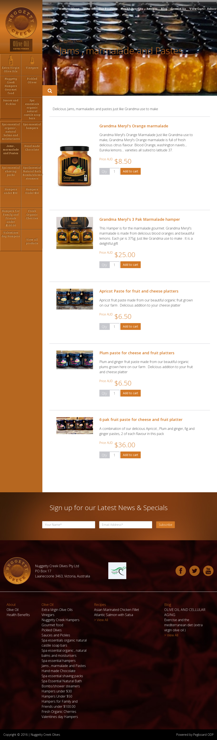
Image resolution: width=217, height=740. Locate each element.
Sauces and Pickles (56, 635)
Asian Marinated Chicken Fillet (116, 609)
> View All (101, 620)
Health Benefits (132, 9)
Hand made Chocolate (58, 670)
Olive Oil (89, 9)
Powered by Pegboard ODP (195, 735)
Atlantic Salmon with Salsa (113, 614)
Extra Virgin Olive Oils (57, 609)
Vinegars (48, 614)
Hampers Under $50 (57, 696)
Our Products (108, 9)
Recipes (151, 9)
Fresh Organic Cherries (59, 711)
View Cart (196, 9)
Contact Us (178, 9)
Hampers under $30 (57, 691)
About (75, 9)
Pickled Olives (52, 630)
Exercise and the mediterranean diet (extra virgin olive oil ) (183, 625)
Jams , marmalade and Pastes (64, 665)
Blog (164, 9)
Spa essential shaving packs (62, 676)
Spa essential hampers (59, 660)
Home (63, 9)
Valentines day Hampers (60, 716)
